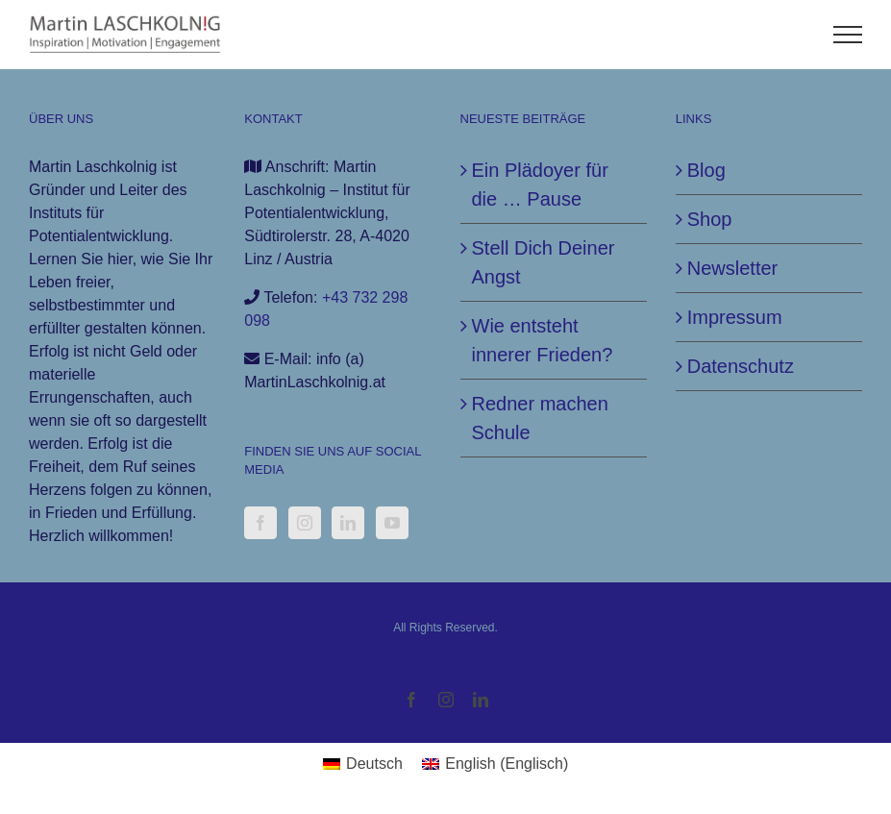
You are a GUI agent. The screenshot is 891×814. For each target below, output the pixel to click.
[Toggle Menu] (848, 34)
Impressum (734, 317)
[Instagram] (304, 522)
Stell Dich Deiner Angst (543, 262)
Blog (706, 170)
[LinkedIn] (348, 522)
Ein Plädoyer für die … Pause (540, 185)
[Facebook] (260, 522)
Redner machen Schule (540, 418)
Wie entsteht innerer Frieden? (542, 340)
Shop (709, 219)
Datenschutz (740, 366)
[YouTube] (392, 522)
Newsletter (732, 268)
